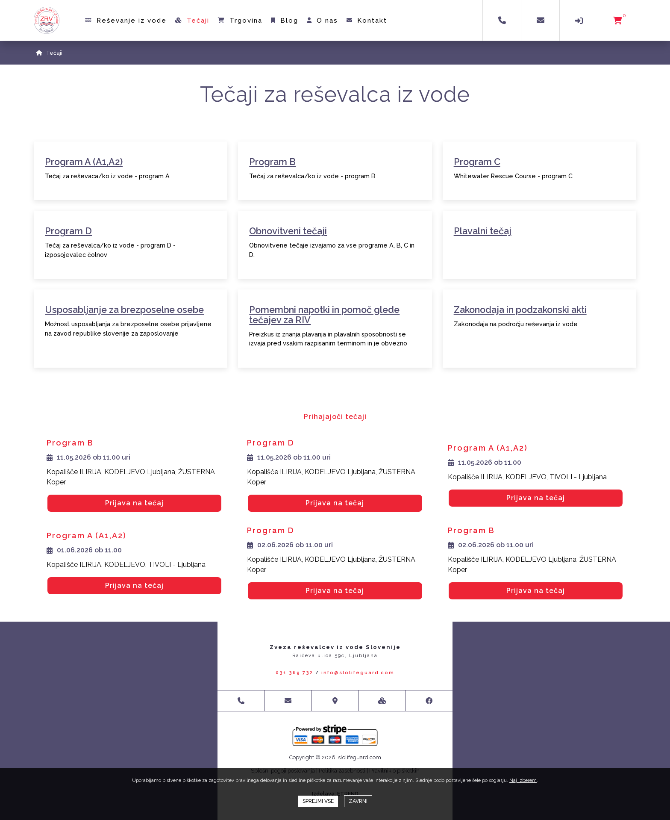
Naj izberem (523, 780)
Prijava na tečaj (134, 503)
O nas (322, 20)
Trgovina (240, 20)
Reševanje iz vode (126, 20)
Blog (285, 20)
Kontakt (367, 20)
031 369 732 (294, 672)
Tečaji (193, 20)
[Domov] (39, 53)
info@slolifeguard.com (357, 672)
